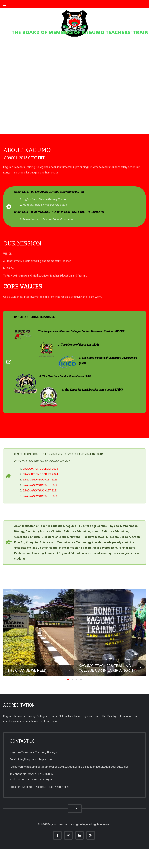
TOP (74, 808)
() (81, 331)
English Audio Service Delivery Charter (45, 199)
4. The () (65, 376)
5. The (92, 389)
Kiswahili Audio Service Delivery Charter (45, 204)
